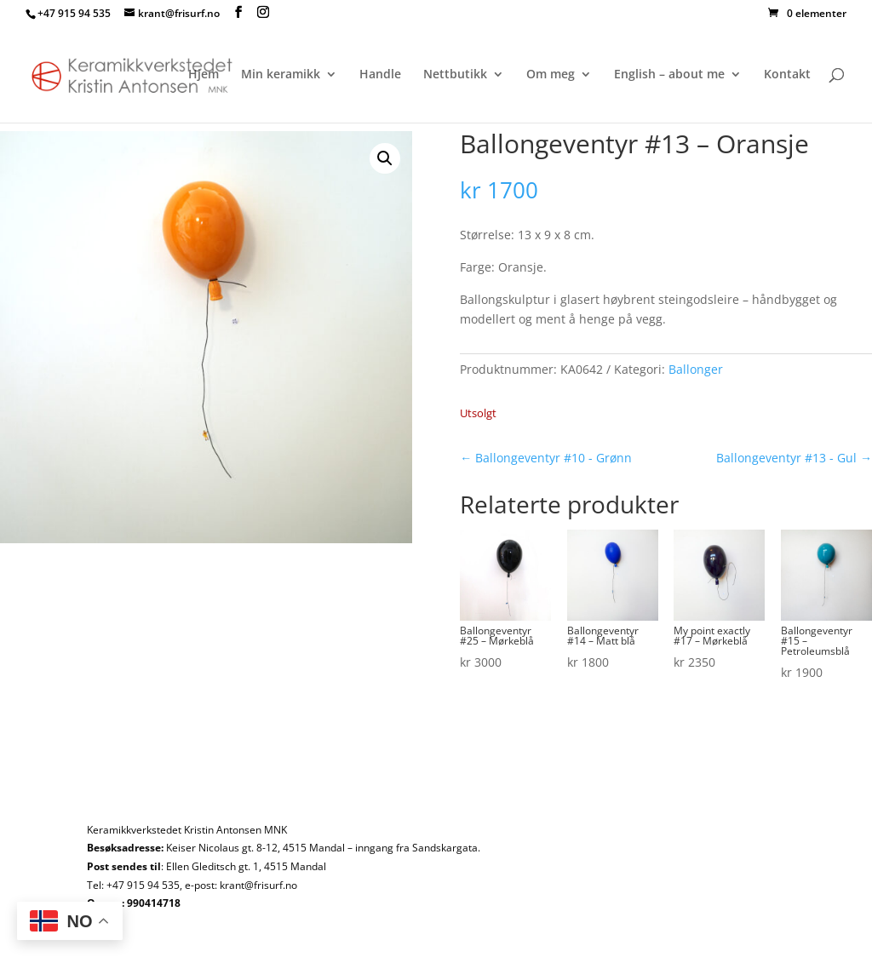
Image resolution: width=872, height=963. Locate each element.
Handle (380, 75)
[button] (385, 158)
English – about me (669, 75)
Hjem (203, 75)
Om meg (550, 75)
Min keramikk (280, 75)
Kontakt (787, 75)
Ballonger (695, 369)
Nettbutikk (455, 75)
